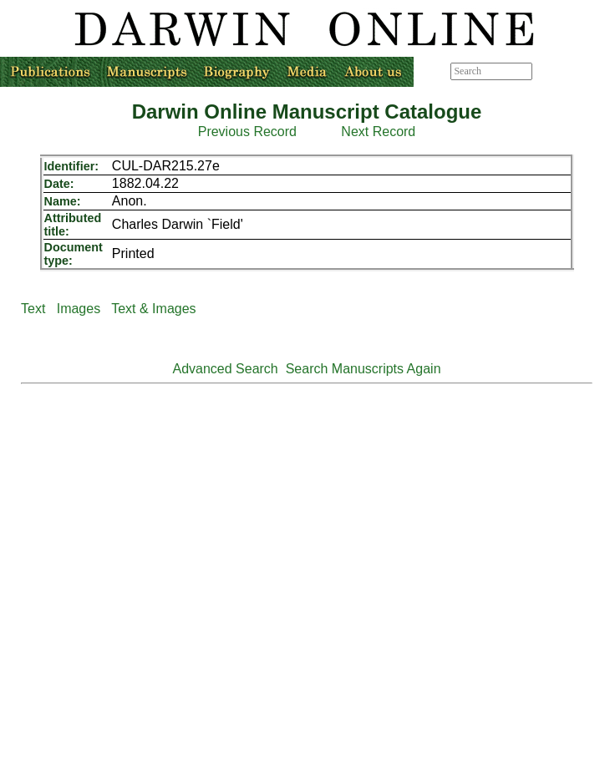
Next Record (378, 131)
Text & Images (153, 308)
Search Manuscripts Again (363, 369)
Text (33, 308)
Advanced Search (224, 369)
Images (78, 308)
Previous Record (247, 131)
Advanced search (570, 71)
